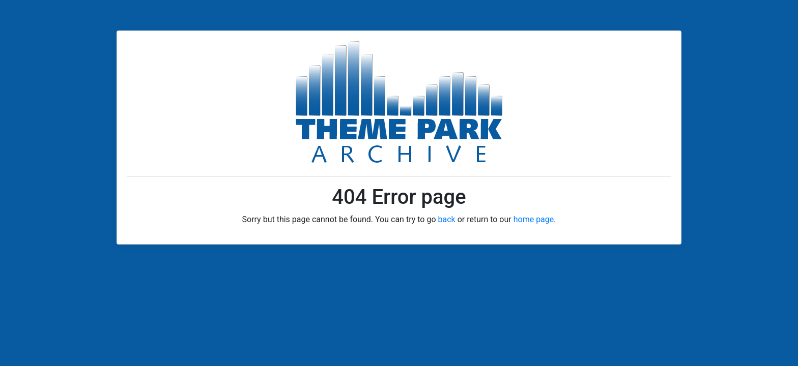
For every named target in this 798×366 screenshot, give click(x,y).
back (446, 219)
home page (534, 219)
